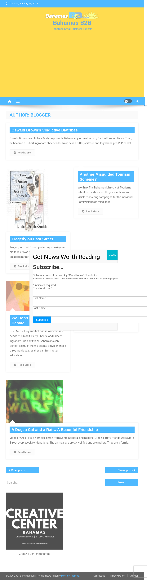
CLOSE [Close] (112, 255)
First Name (39, 298)
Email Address (42, 288)
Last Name (39, 308)
